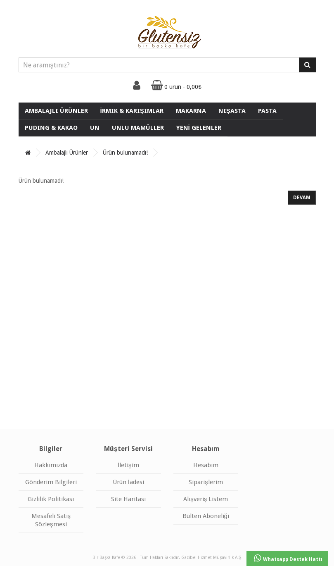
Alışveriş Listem (205, 499)
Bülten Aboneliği (205, 516)
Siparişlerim (206, 482)
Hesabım (205, 465)
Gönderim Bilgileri (51, 482)
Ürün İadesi (128, 482)
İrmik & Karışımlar (131, 111)
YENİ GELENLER (198, 127)
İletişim (128, 465)
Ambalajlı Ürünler (56, 111)
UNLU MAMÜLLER (138, 127)
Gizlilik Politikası (51, 499)
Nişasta (232, 111)
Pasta (267, 111)
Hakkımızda (50, 465)
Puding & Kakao (51, 127)
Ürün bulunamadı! (125, 152)
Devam (301, 198)
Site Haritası (128, 499)
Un (94, 127)
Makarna (191, 111)
